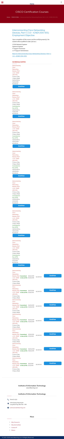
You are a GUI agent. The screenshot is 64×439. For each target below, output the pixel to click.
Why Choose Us (15, 422)
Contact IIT (14, 427)
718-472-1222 (13, 399)
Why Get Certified (16, 425)
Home (8, 17)
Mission (13, 430)
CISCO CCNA (15, 17)
